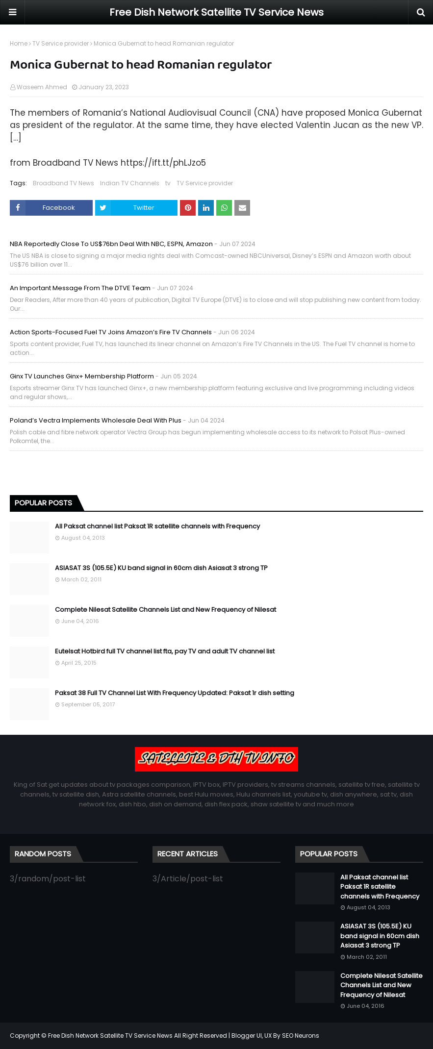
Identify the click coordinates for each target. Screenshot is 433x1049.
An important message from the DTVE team (80, 288)
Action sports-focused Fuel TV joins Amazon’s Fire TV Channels (111, 332)
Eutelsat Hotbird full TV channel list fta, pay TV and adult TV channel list (165, 651)
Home (18, 43)
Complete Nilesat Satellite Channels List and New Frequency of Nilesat (165, 609)
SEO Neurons (300, 1035)
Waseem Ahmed (42, 87)
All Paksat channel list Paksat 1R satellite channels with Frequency (157, 526)
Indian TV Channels (129, 183)
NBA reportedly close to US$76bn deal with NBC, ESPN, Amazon (111, 244)
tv (168, 183)
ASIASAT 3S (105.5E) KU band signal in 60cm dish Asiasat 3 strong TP (161, 568)
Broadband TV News (63, 183)
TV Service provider (60, 43)
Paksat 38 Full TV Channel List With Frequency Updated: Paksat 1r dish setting (174, 693)
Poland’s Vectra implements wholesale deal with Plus (95, 420)
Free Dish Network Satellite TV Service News (216, 12)
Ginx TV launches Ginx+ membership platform (82, 376)
